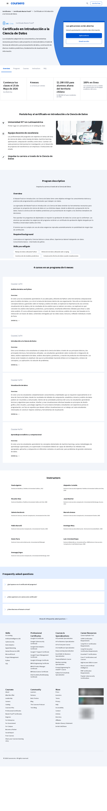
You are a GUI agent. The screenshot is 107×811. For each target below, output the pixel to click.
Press (57, 692)
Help (57, 705)
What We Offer (9, 695)
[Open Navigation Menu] (7, 3)
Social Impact (9, 733)
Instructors (36, 68)
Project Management (11, 657)
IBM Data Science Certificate (39, 672)
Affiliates (58, 720)
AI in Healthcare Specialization (65, 648)
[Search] (87, 3)
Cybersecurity (9, 642)
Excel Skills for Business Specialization (63, 655)
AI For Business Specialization (65, 642)
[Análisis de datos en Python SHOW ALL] (15, 321)
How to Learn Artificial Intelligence (87, 667)
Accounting (8, 636)
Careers (7, 701)
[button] (84, 35)
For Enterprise (9, 720)
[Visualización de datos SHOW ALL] (15, 414)
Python (7, 660)
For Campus (9, 726)
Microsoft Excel (10, 654)
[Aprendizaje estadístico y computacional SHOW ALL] (15, 456)
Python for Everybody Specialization (62, 674)
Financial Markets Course (63, 659)
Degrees (8, 717)
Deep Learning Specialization (65, 651)
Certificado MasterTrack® (22, 11)
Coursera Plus (9, 708)
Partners (33, 695)
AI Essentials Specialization (64, 638)
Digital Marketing (10, 648)
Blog (32, 701)
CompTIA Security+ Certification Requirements (89, 650)
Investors (59, 695)
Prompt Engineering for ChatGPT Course (63, 669)
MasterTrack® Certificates (13, 714)
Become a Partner (11, 730)
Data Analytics (9, 645)
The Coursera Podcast (38, 705)
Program (16, 68)
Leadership (8, 698)
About (7, 692)
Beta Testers (35, 698)
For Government (10, 723)
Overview (6, 68)
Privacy (58, 701)
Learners (33, 692)
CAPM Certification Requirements (86, 640)
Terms (58, 698)
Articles (58, 714)
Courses (26, 68)
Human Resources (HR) (12, 651)
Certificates (7, 11)
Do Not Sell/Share (61, 726)
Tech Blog (34, 708)
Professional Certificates (13, 711)
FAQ (45, 68)
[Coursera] (17, 3)
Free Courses (9, 736)
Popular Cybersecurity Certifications (88, 677)
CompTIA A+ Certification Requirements (88, 645)
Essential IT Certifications (89, 654)
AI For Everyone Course (63, 645)
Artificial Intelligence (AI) (12, 639)
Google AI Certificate (37, 638)
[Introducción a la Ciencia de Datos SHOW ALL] (15, 365)
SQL (6, 664)
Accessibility (60, 708)
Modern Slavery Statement (64, 723)
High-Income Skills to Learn (89, 663)
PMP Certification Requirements (86, 672)
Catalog (7, 705)
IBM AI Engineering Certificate (40, 663)
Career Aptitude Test (87, 636)
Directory (58, 717)
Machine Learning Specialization (61, 663)
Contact (58, 711)
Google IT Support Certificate (40, 652)
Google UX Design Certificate (40, 660)
